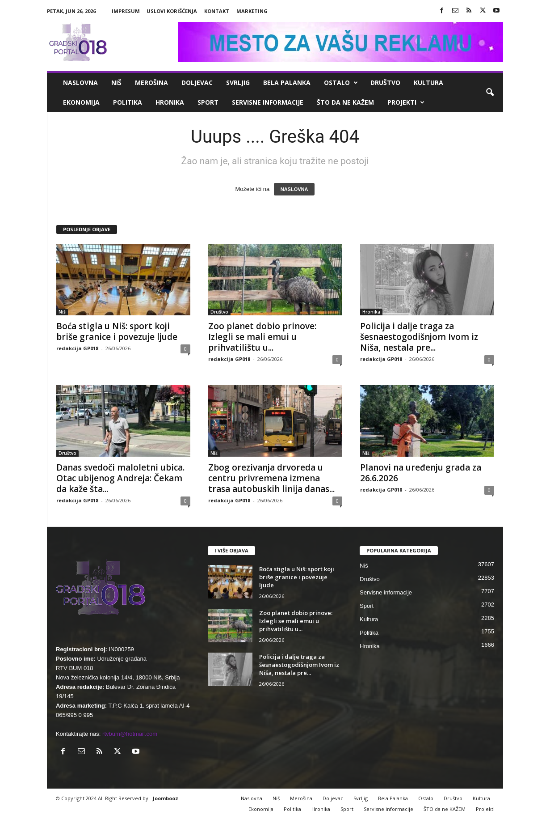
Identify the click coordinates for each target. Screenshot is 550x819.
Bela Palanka (287, 82)
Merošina (151, 82)
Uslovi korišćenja (172, 11)
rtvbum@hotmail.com (129, 733)
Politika (127, 102)
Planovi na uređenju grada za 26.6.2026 (420, 473)
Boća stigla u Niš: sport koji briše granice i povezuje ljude (116, 331)
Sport (207, 102)
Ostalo (341, 83)
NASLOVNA (294, 189)
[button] (490, 92)
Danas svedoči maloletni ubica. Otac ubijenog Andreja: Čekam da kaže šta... (120, 478)
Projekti (405, 102)
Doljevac (197, 82)
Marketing (252, 11)
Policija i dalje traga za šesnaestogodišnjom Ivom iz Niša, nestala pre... (419, 336)
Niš (116, 82)
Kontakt (216, 11)
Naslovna (80, 82)
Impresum (126, 11)
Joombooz (165, 798)
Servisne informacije (267, 102)
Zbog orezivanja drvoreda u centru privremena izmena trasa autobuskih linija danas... (271, 478)
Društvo (385, 82)
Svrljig (238, 82)
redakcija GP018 (77, 348)
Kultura (428, 82)
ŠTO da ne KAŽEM (345, 102)
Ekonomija (81, 102)
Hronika (169, 102)
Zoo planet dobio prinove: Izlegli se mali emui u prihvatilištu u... (262, 336)
